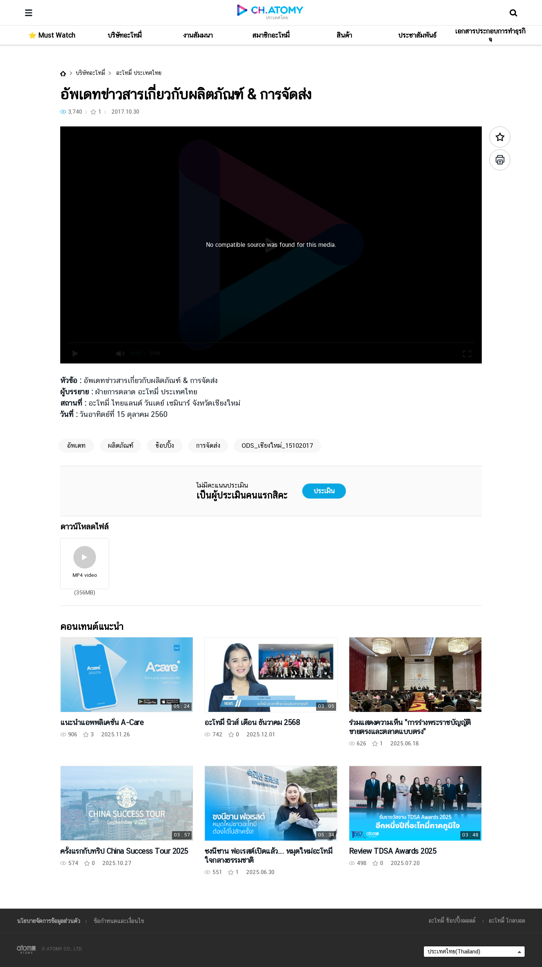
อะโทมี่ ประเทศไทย (137, 73)
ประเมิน (324, 491)
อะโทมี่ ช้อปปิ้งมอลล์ (452, 920)
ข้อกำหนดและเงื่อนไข (119, 921)
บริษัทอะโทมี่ (90, 73)
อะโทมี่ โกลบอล (507, 920)
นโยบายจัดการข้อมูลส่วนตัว (48, 921)
